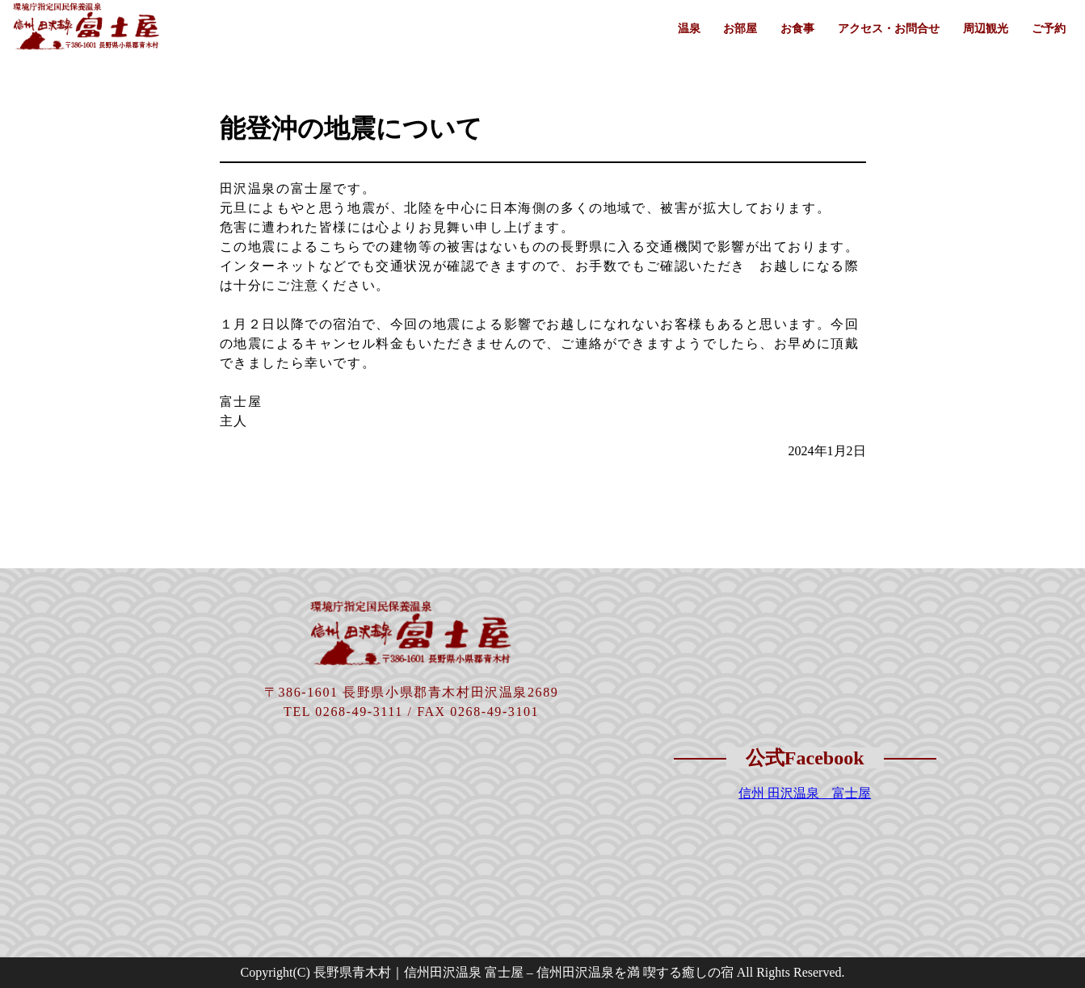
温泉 (689, 28)
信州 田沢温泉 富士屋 (804, 793)
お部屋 (740, 28)
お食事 (797, 28)
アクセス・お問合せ (889, 28)
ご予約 (1049, 28)
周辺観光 (985, 28)
